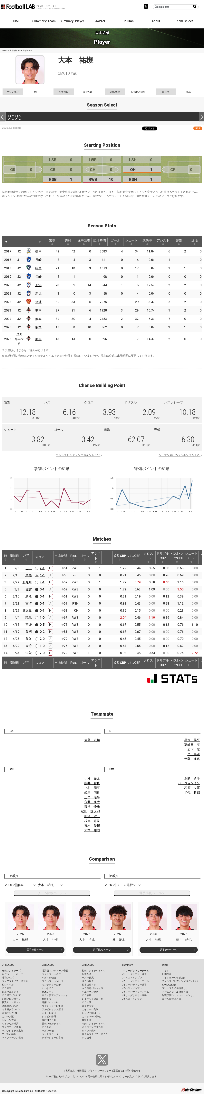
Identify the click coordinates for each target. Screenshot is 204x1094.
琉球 (38, 302)
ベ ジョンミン (189, 783)
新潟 (38, 285)
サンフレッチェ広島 (12, 1030)
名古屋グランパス (11, 1009)
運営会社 (118, 1070)
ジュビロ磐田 (49, 1016)
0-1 (42, 589)
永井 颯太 (92, 802)
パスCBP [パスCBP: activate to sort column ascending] (134, 557)
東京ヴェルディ (10, 991)
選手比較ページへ (151, 893)
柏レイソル (8, 984)
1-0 (42, 617)
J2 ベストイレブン (132, 988)
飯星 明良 (92, 792)
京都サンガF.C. (9, 1013)
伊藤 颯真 (192, 759)
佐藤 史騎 (92, 740)
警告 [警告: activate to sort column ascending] (179, 242)
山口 (28, 568)
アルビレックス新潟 (52, 1009)
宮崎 (28, 603)
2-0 (42, 639)
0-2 (42, 632)
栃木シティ (48, 991)
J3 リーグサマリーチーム (135, 991)
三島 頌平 (92, 797)
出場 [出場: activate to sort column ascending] (52, 242)
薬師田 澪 (192, 745)
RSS (197, 128)
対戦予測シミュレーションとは (178, 995)
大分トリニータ (50, 1034)
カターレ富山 (49, 1013)
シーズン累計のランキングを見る (179, 455)
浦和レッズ (8, 977)
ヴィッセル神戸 (10, 1023)
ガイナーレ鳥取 (90, 1009)
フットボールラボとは (174, 977)
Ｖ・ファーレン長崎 (12, 1037)
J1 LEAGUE (8, 965)
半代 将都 (192, 792)
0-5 (42, 625)
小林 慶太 (92, 778)
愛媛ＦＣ (86, 1020)
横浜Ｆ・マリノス (11, 1002)
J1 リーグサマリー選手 (134, 974)
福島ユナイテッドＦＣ (93, 970)
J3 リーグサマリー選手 (134, 995)
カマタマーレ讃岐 (91, 1016)
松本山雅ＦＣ (89, 984)
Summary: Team (44, 21)
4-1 (42, 582)
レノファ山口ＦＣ (91, 1013)
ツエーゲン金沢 (90, 991)
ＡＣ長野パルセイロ (92, 988)
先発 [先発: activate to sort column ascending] (68, 242)
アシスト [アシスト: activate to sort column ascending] (163, 242)
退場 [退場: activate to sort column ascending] (194, 242)
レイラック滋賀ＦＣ (92, 998)
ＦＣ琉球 (86, 1037)
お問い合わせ (131, 1070)
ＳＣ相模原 (88, 981)
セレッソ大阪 (9, 1020)
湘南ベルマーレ (50, 1002)
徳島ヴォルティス (51, 1023)
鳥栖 (28, 575)
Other (165, 965)
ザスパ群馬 (88, 977)
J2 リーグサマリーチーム (135, 981)
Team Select (184, 21)
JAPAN (100, 21)
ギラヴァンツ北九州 (92, 1027)
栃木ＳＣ (86, 974)
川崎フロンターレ (11, 998)
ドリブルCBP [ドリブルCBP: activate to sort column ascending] (162, 557)
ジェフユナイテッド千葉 (15, 981)
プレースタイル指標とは (175, 988)
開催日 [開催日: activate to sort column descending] (14, 557)
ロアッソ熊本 (89, 1030)
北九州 (27, 582)
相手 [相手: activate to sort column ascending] (26, 557)
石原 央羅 (192, 788)
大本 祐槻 (92, 830)
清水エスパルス (10, 1006)
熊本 (38, 310)
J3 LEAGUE (88, 965)
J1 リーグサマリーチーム (135, 970)
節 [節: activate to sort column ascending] (5, 557)
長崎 (38, 260)
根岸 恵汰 (92, 821)
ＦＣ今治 (46, 1027)
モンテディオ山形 (51, 984)
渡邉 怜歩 (92, 807)
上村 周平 (92, 788)
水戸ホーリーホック (12, 974)
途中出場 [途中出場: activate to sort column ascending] (84, 242)
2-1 (42, 568)
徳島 (38, 268)
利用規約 (70, 1070)
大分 (28, 646)
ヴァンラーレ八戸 (51, 974)
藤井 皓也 (92, 783)
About (156, 21)
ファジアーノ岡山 (11, 1027)
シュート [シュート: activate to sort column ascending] (131, 242)
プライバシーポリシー (100, 1070)
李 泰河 (193, 754)
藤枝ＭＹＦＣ (49, 1020)
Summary (127, 965)
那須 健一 (92, 816)
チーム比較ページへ (52, 893)
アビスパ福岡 (9, 1034)
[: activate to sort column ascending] (15, 242)
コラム (165, 970)
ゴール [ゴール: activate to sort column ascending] (115, 242)
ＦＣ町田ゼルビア (11, 995)
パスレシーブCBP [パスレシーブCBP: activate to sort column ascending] (177, 557)
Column (128, 21)
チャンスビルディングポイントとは (78, 455)
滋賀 (28, 589)
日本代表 (166, 974)
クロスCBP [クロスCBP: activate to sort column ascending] (148, 557)
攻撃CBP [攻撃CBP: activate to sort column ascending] (120, 557)
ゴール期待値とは (171, 998)
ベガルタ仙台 (49, 977)
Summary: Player (72, 21)
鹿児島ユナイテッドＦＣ (95, 1034)
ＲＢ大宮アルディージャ (55, 995)
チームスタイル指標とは (175, 991)
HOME (16, 21)
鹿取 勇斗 (192, 778)
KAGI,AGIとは (169, 984)
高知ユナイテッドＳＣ (93, 1023)
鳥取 (28, 596)
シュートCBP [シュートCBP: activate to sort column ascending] (191, 557)
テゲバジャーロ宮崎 (52, 1037)
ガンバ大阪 (8, 1016)
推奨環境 (81, 1070)
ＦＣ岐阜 (86, 995)
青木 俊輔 (92, 825)
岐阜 (38, 251)
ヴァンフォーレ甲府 (52, 1006)
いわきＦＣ (48, 988)
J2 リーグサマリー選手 (134, 984)
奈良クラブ (88, 1006)
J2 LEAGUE (48, 965)
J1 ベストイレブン (132, 977)
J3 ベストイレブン (132, 998)
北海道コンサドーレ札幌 (55, 970)
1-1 (42, 575)
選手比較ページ (35, 949)
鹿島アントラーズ (11, 970)
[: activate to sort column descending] (6, 242)
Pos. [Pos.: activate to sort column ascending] (73, 557)
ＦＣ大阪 (86, 1002)
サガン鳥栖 (48, 1030)
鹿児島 (27, 610)
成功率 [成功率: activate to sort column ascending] (147, 242)
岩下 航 (193, 749)
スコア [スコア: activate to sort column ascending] (39, 557)
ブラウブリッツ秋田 (52, 981)
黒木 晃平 (192, 740)
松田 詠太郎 (90, 811)
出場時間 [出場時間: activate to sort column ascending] (99, 242)
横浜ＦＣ (46, 998)
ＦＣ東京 (6, 988)
